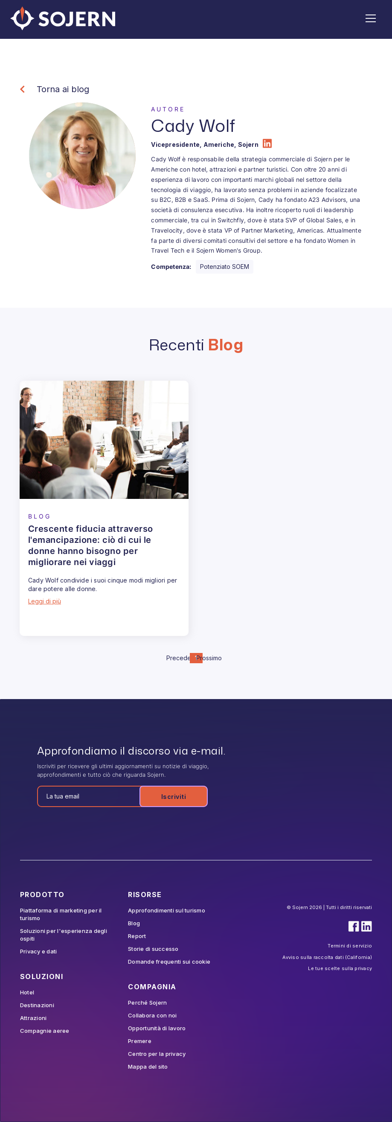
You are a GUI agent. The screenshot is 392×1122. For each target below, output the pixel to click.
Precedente (183, 658)
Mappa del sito (148, 1066)
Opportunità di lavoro (157, 1028)
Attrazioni (33, 1017)
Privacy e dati (38, 951)
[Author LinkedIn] (267, 144)
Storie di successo (153, 948)
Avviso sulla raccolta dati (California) (327, 957)
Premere (139, 1040)
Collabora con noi (152, 1015)
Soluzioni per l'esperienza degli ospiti (63, 934)
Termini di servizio (350, 946)
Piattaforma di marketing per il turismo (61, 914)
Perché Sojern (147, 1002)
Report (137, 936)
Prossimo (209, 658)
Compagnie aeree (45, 1030)
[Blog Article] (104, 440)
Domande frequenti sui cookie (169, 961)
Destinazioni (37, 1005)
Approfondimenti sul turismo (166, 910)
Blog (134, 923)
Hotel (27, 992)
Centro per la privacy (157, 1053)
